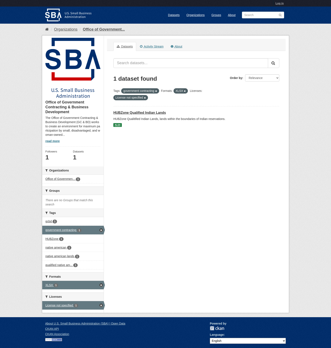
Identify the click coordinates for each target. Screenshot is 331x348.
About (232, 15)
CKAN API (52, 328)
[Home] (47, 29)
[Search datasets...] (190, 63)
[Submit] (273, 63)
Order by (236, 78)
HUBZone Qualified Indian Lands (139, 112)
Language (217, 334)
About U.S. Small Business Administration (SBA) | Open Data (85, 323)
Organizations (195, 15)
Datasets (174, 15)
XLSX (117, 125)
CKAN (217, 328)
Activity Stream (151, 46)
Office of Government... (104, 29)
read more (52, 141)
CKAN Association (57, 334)
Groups (216, 15)
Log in (279, 3)
